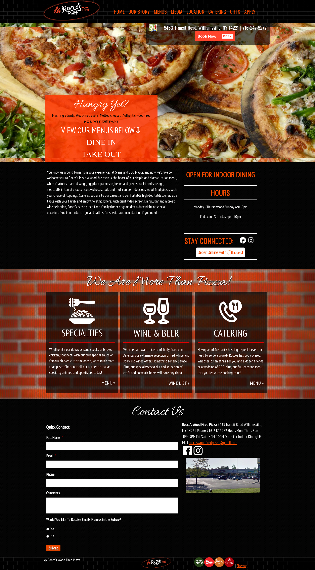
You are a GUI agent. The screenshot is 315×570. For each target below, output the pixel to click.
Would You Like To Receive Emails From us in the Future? (83, 519)
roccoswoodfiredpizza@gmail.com (213, 442)
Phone (50, 474)
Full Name (54, 437)
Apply (249, 11)
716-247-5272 (254, 27)
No (52, 536)
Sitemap (242, 565)
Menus (160, 11)
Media (176, 11)
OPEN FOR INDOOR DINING (220, 174)
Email (51, 455)
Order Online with (220, 252)
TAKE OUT (101, 154)
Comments (53, 492)
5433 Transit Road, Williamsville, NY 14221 (201, 27)
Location (195, 11)
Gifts (235, 11)
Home (119, 11)
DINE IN (101, 142)
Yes (52, 528)
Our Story (139, 11)
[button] (215, 36)
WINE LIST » (179, 383)
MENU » (108, 383)
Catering (217, 11)
